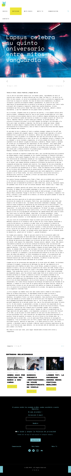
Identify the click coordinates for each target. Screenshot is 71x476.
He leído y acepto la (36, 431)
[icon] (38, 470)
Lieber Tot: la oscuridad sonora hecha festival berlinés (55, 380)
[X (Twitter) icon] (34, 470)
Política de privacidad (46, 432)
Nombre (35, 423)
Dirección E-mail (35, 415)
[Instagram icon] (36, 470)
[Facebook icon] (33, 470)
